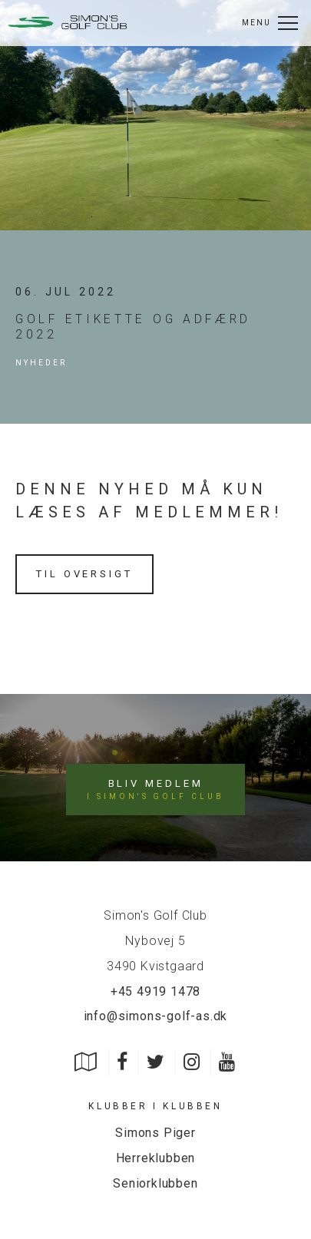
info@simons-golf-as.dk (156, 1016)
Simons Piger (155, 1132)
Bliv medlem (155, 790)
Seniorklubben (155, 1183)
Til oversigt (84, 574)
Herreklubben (156, 1158)
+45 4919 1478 (155, 991)
